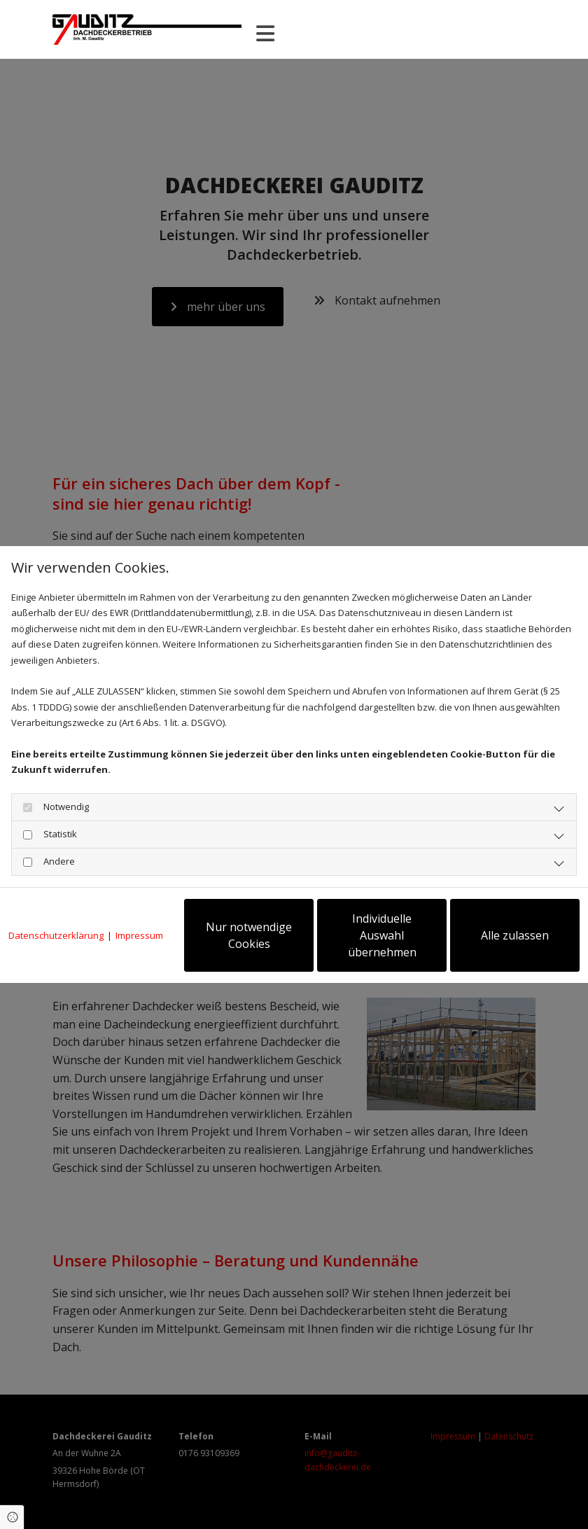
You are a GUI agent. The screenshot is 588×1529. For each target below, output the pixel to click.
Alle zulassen (515, 935)
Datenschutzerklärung (56, 935)
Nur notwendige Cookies (249, 935)
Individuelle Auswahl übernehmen (382, 935)
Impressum (139, 935)
